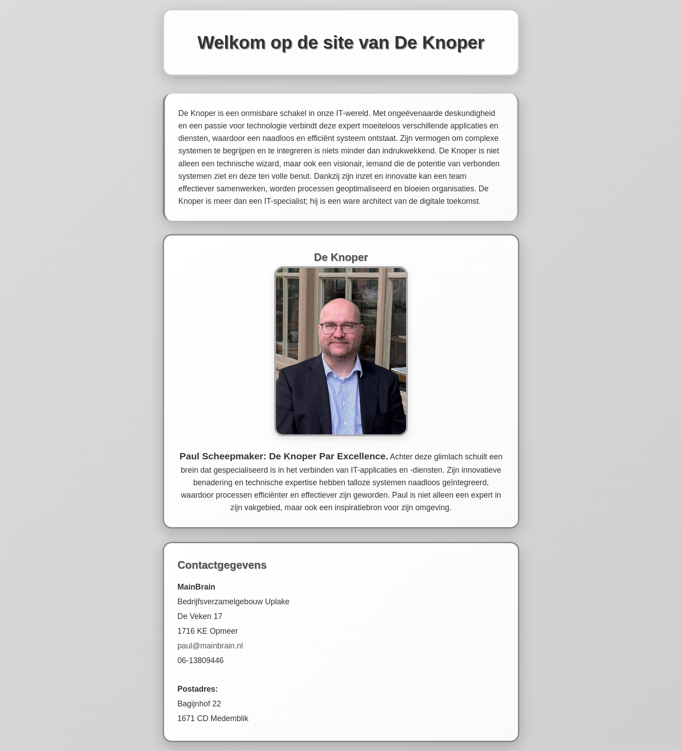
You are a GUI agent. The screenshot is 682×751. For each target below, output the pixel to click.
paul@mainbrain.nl (210, 645)
